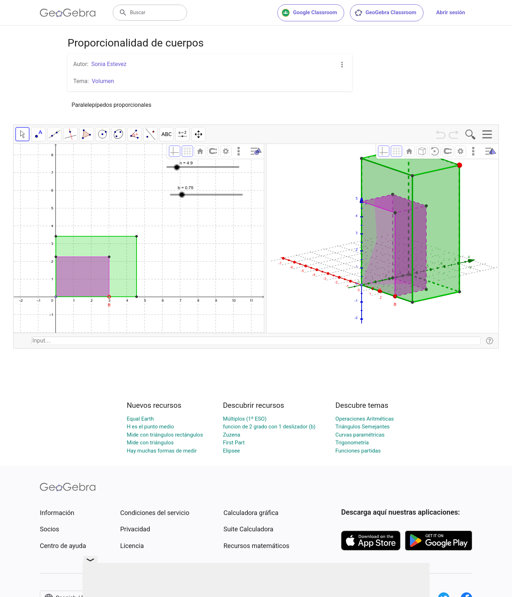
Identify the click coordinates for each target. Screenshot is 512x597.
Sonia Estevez (109, 64)
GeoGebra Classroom (385, 13)
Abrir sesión (450, 12)
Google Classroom (309, 13)
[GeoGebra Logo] (68, 13)
